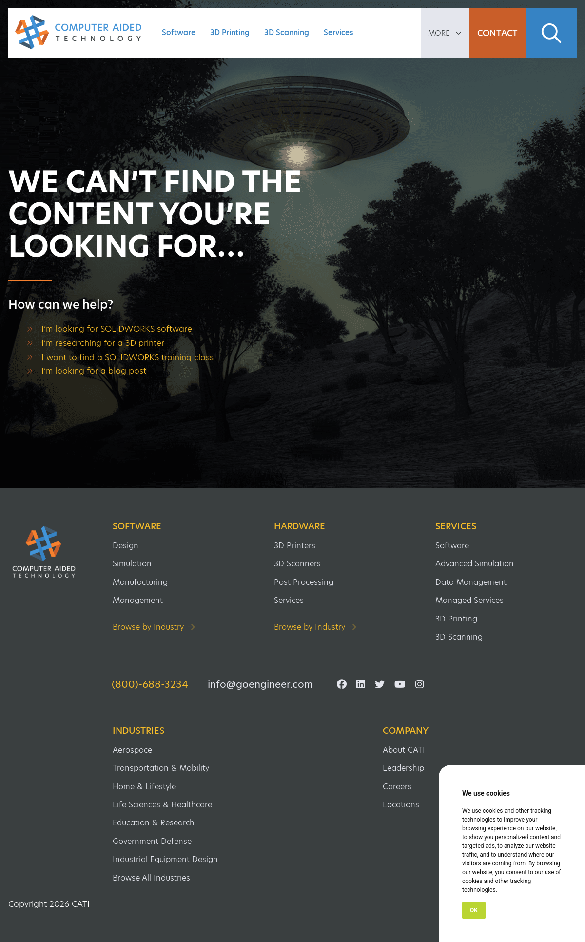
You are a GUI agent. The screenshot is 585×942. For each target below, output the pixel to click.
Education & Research (154, 822)
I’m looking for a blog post (93, 371)
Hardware (299, 526)
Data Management (471, 582)
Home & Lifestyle (144, 786)
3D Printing (230, 32)
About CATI (404, 750)
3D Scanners (297, 563)
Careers (397, 786)
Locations (401, 804)
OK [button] (474, 910)
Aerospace (132, 750)
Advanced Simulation (474, 563)
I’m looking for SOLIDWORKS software (116, 329)
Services (338, 32)
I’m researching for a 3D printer (102, 343)
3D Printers (294, 545)
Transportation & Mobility (161, 768)
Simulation (132, 563)
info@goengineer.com (260, 684)
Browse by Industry (148, 627)
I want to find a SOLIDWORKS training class (127, 357)
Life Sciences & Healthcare (162, 804)
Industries (138, 730)
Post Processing (303, 582)
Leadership (403, 768)
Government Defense (152, 841)
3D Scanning (286, 32)
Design (125, 545)
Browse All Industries (151, 877)
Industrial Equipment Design (165, 859)
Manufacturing (140, 582)
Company (406, 730)
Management (138, 600)
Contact (497, 33)
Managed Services (469, 600)
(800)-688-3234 (150, 684)
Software (178, 32)
